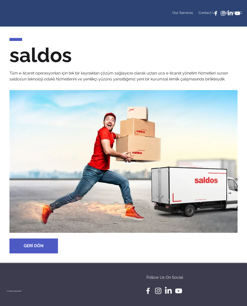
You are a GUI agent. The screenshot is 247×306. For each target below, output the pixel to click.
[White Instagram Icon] (223, 13)
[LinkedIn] (230, 13)
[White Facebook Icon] (216, 13)
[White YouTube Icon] (237, 13)
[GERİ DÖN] (33, 245)
